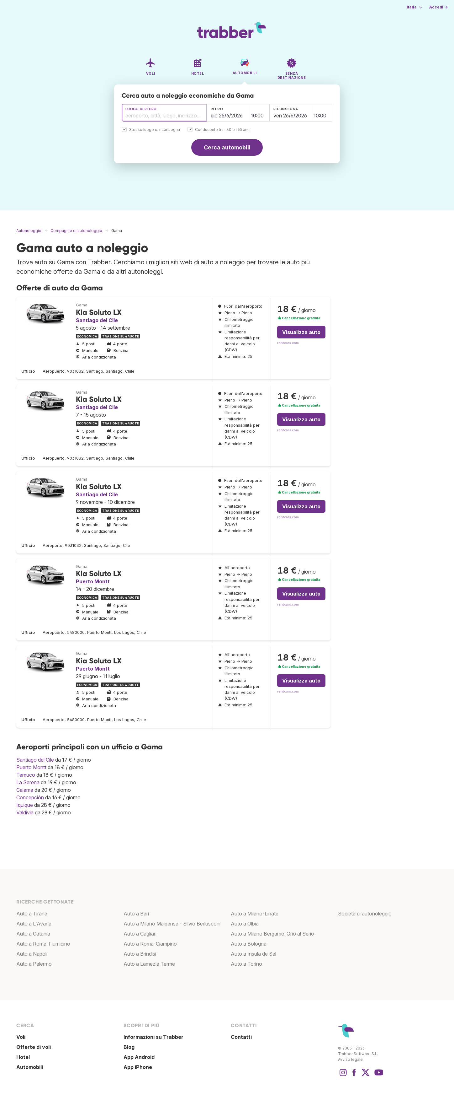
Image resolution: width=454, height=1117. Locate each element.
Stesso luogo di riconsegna (154, 129)
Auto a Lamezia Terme (149, 964)
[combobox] (164, 112)
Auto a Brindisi (140, 954)
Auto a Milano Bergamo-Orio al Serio (272, 934)
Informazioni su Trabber (153, 1037)
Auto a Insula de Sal (253, 954)
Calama (24, 790)
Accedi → (438, 7)
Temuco (25, 775)
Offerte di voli (33, 1047)
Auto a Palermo (34, 964)
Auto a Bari (136, 913)
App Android (139, 1057)
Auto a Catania (33, 934)
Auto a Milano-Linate (254, 913)
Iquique (24, 805)
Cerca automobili (227, 147)
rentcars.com (288, 343)
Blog (129, 1047)
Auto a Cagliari (140, 934)
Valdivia (25, 812)
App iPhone (138, 1067)
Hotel (23, 1057)
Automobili (29, 1067)
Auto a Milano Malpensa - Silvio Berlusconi (172, 923)
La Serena (28, 782)
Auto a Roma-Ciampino (150, 944)
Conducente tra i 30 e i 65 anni (223, 129)
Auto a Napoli (31, 954)
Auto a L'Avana (33, 923)
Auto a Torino (246, 964)
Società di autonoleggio (365, 913)
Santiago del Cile (97, 320)
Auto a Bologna (249, 944)
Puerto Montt (93, 581)
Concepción (30, 797)
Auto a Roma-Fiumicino (43, 944)
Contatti (241, 1037)
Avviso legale (350, 1059)
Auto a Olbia (245, 923)
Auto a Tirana (31, 913)
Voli (20, 1037)
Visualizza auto (301, 332)
